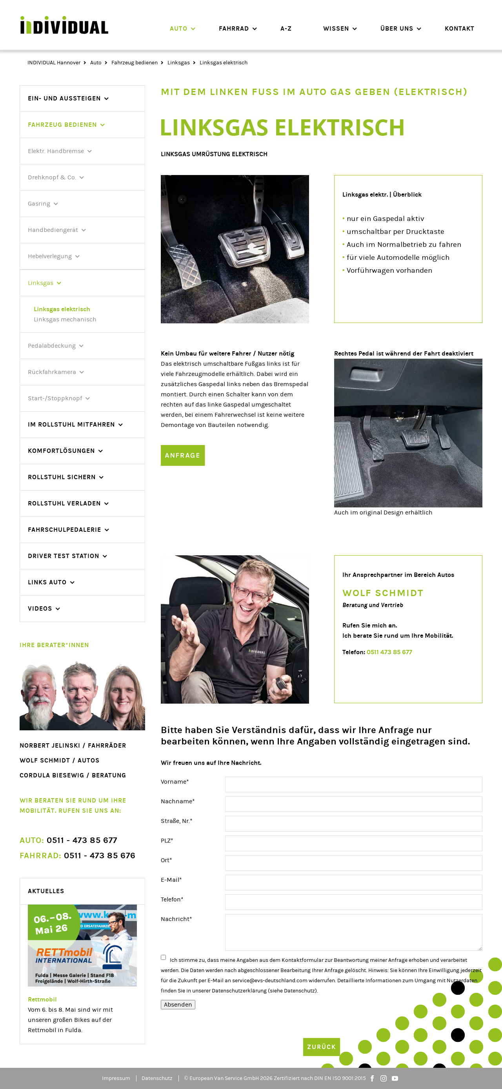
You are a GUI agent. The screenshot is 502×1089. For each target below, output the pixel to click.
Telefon (175, 898)
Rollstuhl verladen (64, 503)
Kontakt (460, 28)
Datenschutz (299, 991)
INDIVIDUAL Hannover (53, 63)
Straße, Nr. (177, 820)
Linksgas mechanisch (65, 319)
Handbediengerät (53, 229)
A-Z (286, 28)
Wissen (336, 28)
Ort (175, 859)
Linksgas (178, 63)
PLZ (175, 839)
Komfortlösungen (61, 450)
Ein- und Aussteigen (64, 98)
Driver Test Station (63, 556)
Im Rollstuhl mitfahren (71, 424)
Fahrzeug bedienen (134, 63)
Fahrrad (234, 28)
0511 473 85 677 (389, 652)
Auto (178, 28)
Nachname (178, 800)
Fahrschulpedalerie (64, 529)
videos (40, 608)
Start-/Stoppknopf (55, 398)
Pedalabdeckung (52, 345)
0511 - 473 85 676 (78, 856)
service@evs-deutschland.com (269, 981)
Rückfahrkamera (52, 372)
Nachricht (176, 918)
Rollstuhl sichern (62, 477)
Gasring (39, 203)
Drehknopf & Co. (52, 177)
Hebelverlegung (50, 256)
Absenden (178, 1004)
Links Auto (47, 582)
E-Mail (175, 879)
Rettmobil (42, 999)
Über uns (396, 28)
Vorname (175, 781)
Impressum (116, 1078)
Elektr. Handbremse (56, 151)
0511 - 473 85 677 (68, 840)
